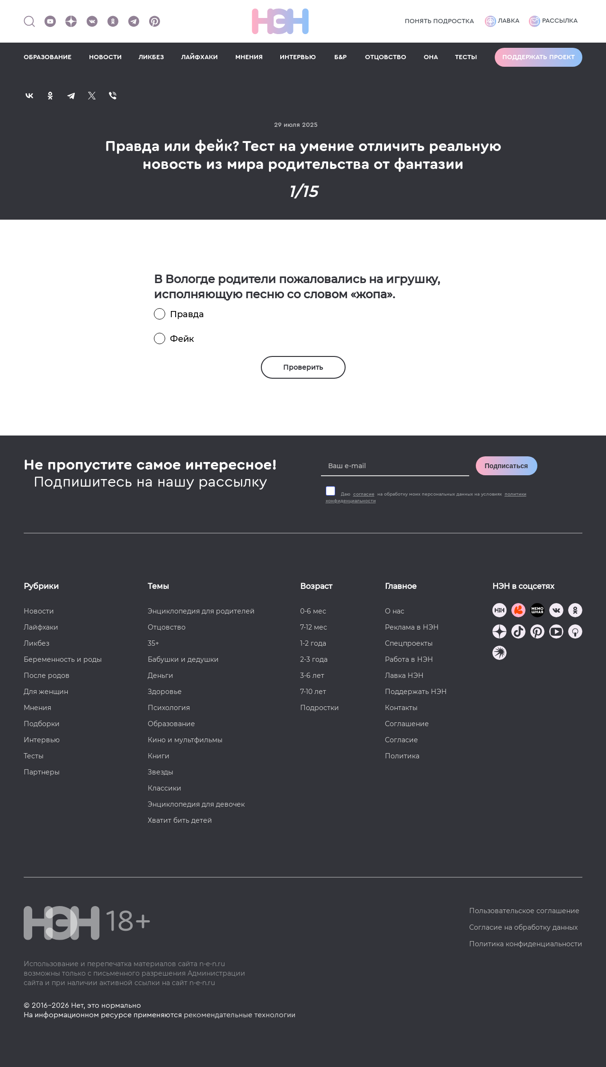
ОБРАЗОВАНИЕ (47, 57)
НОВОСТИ (105, 57)
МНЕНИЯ (249, 57)
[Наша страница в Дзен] (71, 21)
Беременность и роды (63, 659)
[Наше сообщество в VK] (92, 21)
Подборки (42, 724)
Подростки (319, 707)
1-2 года (313, 643)
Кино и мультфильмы (185, 740)
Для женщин (46, 691)
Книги (158, 756)
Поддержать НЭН (416, 691)
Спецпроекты (409, 643)
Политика (402, 756)
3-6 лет (312, 675)
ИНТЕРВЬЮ (298, 57)
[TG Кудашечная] (518, 611)
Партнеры (42, 772)
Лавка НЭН (404, 675)
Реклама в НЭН (412, 627)
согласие (363, 494)
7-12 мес (313, 627)
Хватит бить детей (180, 820)
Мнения (37, 707)
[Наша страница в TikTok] (518, 632)
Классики (164, 788)
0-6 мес (313, 611)
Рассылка (553, 21)
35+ (153, 643)
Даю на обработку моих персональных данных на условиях (426, 497)
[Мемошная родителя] (537, 611)
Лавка (502, 21)
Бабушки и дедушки (183, 659)
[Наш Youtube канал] (50, 21)
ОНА (431, 57)
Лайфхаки (41, 627)
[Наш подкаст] (499, 654)
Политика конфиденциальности (525, 944)
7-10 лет (313, 691)
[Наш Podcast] (575, 632)
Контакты (401, 707)
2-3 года (314, 659)
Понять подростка (439, 21)
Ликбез (36, 643)
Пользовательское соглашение (524, 911)
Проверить (303, 367)
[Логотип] (280, 21)
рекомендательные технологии (239, 1015)
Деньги (160, 675)
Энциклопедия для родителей (201, 611)
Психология (169, 707)
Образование (171, 724)
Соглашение (407, 724)
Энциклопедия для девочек (196, 804)
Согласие (401, 740)
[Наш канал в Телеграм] (133, 21)
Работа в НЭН (409, 659)
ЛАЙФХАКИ (199, 57)
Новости (39, 611)
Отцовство (167, 627)
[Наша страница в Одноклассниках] (112, 21)
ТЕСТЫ (466, 57)
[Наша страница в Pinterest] (154, 21)
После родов (47, 675)
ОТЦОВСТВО (385, 57)
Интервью (42, 740)
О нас (394, 611)
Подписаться (506, 466)
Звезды (160, 772)
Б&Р (340, 57)
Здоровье (165, 691)
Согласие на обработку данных (523, 927)
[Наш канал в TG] (499, 611)
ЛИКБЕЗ (151, 57)
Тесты (34, 756)
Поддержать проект (538, 57)
